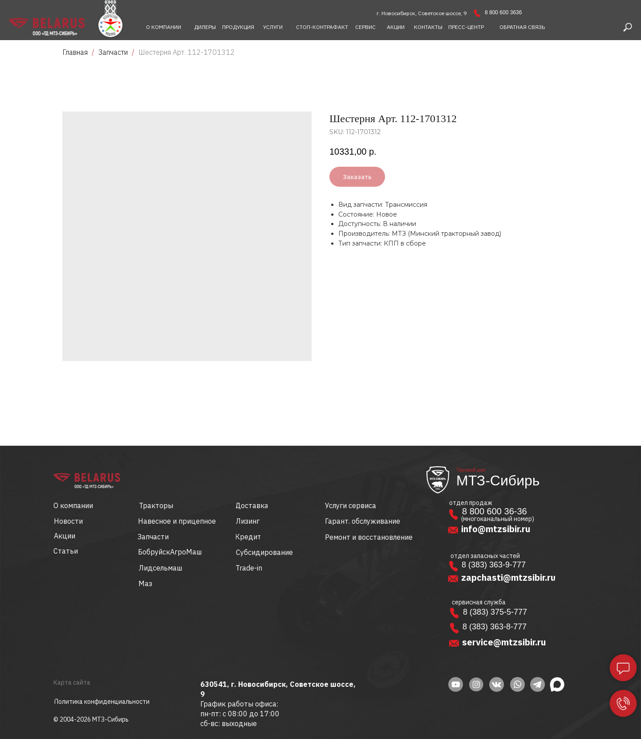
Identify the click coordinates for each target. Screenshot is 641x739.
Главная (75, 52)
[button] (522, 27)
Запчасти (113, 52)
